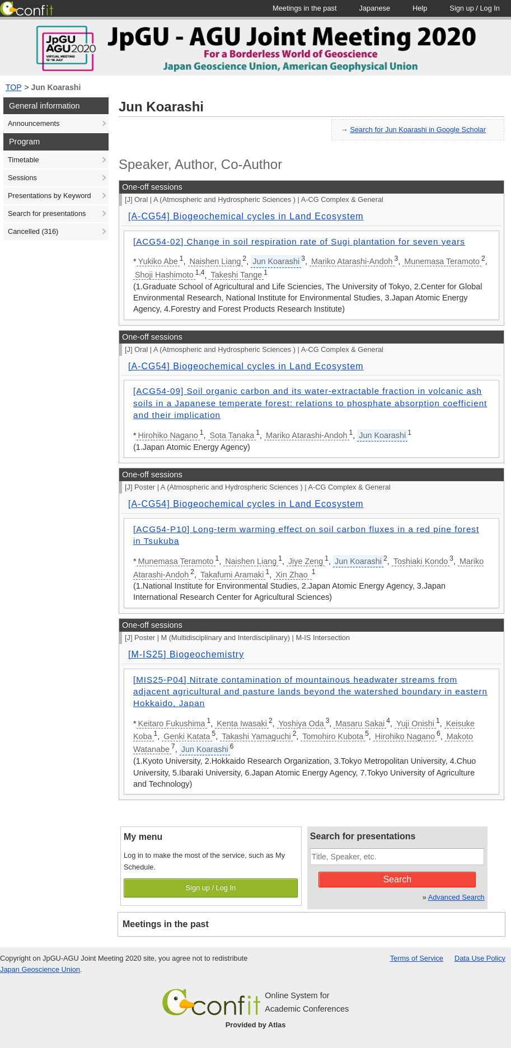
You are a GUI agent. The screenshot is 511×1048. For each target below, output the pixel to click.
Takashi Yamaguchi (256, 736)
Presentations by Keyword (49, 195)
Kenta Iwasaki (242, 723)
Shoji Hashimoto (164, 274)
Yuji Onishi (415, 723)
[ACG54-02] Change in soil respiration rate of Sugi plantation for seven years (299, 241)
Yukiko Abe (158, 261)
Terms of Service (416, 958)
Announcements (33, 123)
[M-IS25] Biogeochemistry (186, 654)
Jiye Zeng (305, 561)
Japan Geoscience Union (40, 969)
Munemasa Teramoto (442, 261)
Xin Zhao (292, 574)
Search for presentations (47, 213)
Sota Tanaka (232, 435)
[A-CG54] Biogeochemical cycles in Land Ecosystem (246, 216)
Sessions (22, 177)
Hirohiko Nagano (168, 435)
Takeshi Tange (236, 274)
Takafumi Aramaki (232, 574)
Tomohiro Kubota (332, 736)
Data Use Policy (479, 958)
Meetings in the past (166, 924)
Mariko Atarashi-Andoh (352, 261)
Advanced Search (456, 897)
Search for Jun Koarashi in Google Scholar (418, 129)
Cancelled (33, 231)
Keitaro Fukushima (171, 723)
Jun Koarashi (56, 87)
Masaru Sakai (360, 723)
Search (397, 879)
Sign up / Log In (211, 887)
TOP (14, 87)
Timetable (23, 160)
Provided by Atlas (256, 1025)
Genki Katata (186, 736)
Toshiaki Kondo (420, 561)
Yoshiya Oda (301, 723)
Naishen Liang (215, 261)
